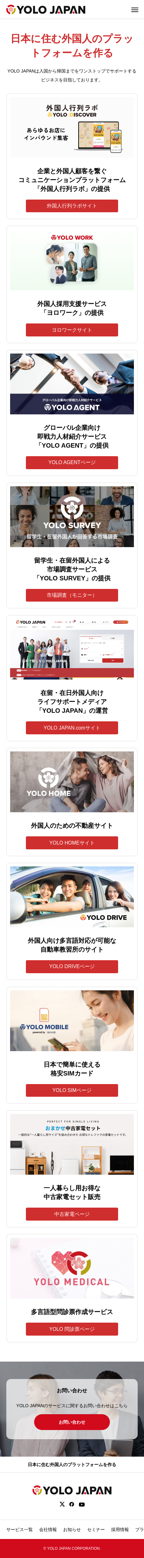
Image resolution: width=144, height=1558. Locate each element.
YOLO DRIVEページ (72, 966)
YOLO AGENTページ (72, 462)
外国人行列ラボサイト (72, 205)
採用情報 (120, 1529)
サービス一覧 (19, 1529)
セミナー (96, 1529)
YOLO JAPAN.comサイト (72, 728)
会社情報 (48, 1529)
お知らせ (72, 1529)
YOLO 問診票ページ (72, 1329)
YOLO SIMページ (72, 1090)
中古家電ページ (72, 1214)
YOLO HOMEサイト (71, 843)
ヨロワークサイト (72, 330)
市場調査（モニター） (72, 595)
